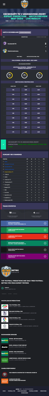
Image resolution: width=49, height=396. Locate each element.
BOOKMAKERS (24, 392)
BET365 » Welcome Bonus (16, 351)
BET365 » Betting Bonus (15, 338)
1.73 (13, 132)
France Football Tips (15, 324)
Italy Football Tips (14, 305)
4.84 (38, 94)
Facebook (4, 293)
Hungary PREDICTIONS (25, 32)
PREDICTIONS (43, 391)
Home (4, 391)
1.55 (13, 113)
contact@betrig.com (10, 289)
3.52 (26, 94)
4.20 (38, 113)
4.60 (38, 89)
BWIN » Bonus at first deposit (18, 345)
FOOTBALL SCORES (33, 391)
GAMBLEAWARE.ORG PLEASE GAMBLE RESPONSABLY (17, 379)
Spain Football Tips (15, 318)
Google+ (15, 293)
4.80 (38, 103)
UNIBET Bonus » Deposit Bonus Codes (20, 358)
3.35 (26, 132)
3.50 (26, 89)
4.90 (38, 118)
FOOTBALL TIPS (11, 391)
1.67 (13, 127)
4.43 (38, 127)
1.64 (13, 94)
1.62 (13, 89)
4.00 (38, 132)
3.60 (26, 99)
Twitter (10, 293)
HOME (7, 21)
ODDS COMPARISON (22, 391)
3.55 (26, 118)
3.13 (26, 113)
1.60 (13, 99)
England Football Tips (16, 311)
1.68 (13, 118)
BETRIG (17, 389)
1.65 (13, 103)
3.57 (26, 127)
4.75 (38, 99)
